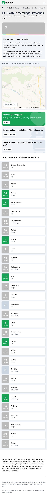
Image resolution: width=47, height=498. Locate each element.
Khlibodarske (27, 267)
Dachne (27, 230)
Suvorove (27, 387)
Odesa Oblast (27, 8)
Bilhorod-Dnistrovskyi (27, 165)
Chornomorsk (27, 211)
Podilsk (27, 341)
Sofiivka (27, 378)
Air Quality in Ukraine (13, 8)
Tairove (27, 397)
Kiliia (27, 276)
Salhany (27, 360)
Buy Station (7, 149)
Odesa (27, 323)
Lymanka (27, 295)
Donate (6, 122)
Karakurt (27, 258)
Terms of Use (22, 490)
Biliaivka (27, 174)
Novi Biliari (27, 313)
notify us (19, 56)
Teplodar (27, 406)
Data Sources (23, 107)
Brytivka (27, 193)
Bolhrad (27, 184)
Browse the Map (10, 105)
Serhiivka (27, 369)
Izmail (27, 248)
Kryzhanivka (27, 285)
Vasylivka (27, 415)
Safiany (27, 350)
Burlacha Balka (27, 202)
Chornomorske (27, 221)
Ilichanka (27, 239)
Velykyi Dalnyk (27, 424)
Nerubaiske (27, 304)
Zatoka (27, 443)
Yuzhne (27, 434)
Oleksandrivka (27, 332)
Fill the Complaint (9, 134)
